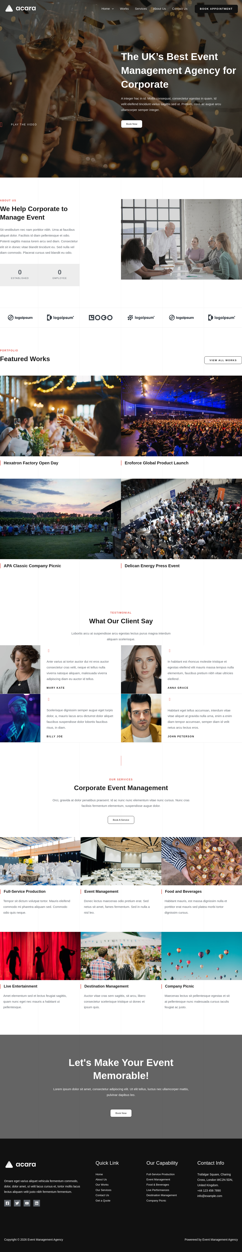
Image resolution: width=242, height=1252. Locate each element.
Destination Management (162, 1196)
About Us (159, 8)
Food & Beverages (158, 1185)
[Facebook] (7, 1203)
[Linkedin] (36, 1203)
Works (124, 8)
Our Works (102, 1185)
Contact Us (180, 8)
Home (99, 1174)
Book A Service (121, 819)
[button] (112, 8)
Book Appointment (216, 8)
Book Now (132, 124)
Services (141, 8)
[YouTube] (27, 1203)
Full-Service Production (161, 1174)
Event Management (159, 1179)
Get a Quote (103, 1201)
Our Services (104, 1190)
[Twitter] (17, 1203)
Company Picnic (156, 1201)
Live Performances (158, 1190)
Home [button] (108, 8)
